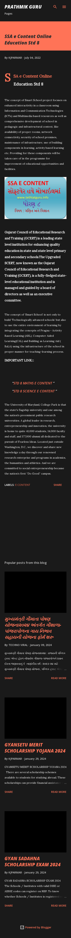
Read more (58, 678)
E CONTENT (22, 485)
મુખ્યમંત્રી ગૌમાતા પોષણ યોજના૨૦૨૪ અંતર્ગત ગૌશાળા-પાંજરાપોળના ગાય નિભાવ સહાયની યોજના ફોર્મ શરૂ (33, 628)
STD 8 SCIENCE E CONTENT (34, 391)
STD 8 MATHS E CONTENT (33, 383)
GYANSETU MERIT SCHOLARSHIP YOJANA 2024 (35, 748)
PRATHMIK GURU (23, 7)
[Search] (55, 7)
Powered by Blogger (35, 927)
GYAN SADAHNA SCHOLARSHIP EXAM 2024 (33, 861)
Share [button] (58, 485)
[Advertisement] (35, 524)
